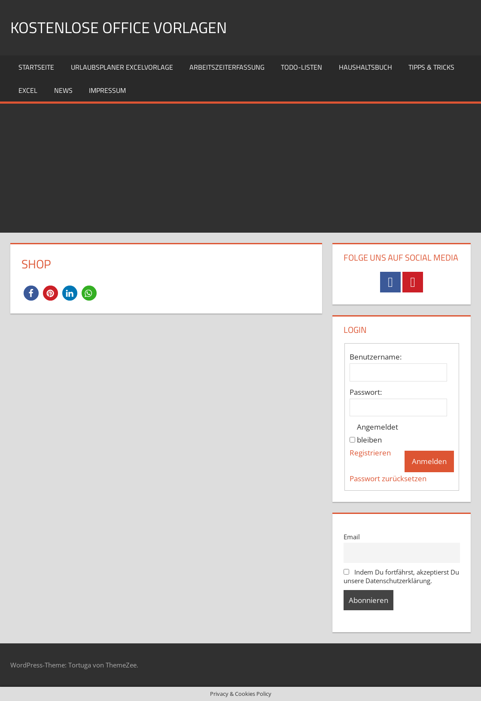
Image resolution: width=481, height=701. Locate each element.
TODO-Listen (301, 67)
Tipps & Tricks (431, 67)
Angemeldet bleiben (377, 433)
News (63, 90)
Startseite (36, 67)
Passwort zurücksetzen (388, 478)
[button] (31, 293)
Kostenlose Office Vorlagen (118, 27)
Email (352, 536)
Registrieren (370, 453)
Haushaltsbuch (365, 67)
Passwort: (366, 392)
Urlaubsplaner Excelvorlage (122, 67)
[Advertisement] (240, 168)
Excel (27, 90)
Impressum (107, 90)
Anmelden (429, 461)
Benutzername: (376, 357)
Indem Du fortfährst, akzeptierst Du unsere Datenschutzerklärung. (402, 576)
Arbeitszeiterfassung (227, 67)
